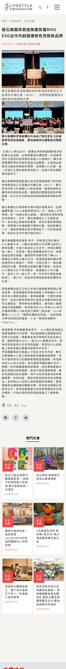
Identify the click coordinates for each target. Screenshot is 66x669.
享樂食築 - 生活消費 (22, 21)
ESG (24, 405)
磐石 (16, 405)
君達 (9, 405)
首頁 (4, 21)
